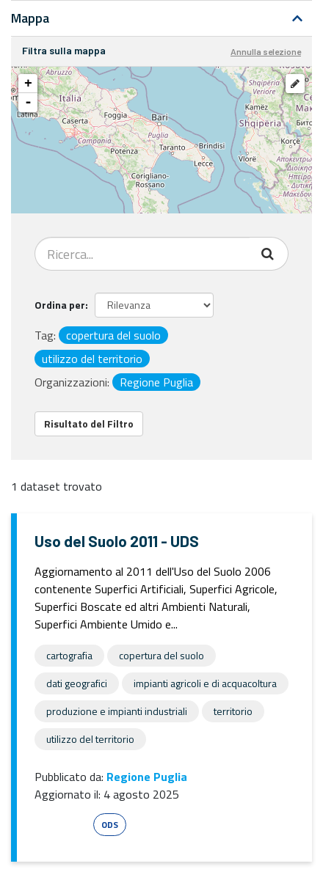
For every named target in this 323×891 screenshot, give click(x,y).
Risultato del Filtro (89, 423)
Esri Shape (62, 825)
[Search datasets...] (142, 254)
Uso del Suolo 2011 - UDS (117, 541)
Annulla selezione (266, 51)
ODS (109, 825)
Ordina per (60, 304)
